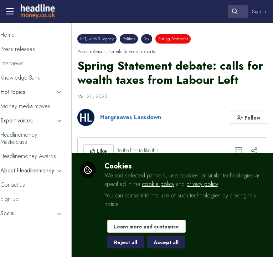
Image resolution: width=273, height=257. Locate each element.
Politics (148, 39)
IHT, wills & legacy (116, 39)
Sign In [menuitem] (259, 11)
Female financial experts (151, 51)
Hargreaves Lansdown (150, 131)
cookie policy (217, 184)
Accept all (185, 242)
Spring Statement (192, 39)
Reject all (144, 242)
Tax (166, 39)
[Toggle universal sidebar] (10, 11)
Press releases (111, 51)
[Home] (37, 11)
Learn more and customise (165, 226)
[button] (249, 131)
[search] (238, 11)
